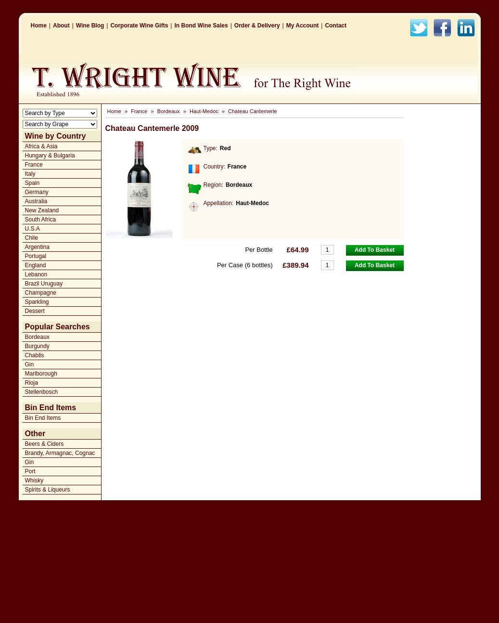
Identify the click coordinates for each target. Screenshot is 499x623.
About (61, 25)
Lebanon (36, 274)
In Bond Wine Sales (201, 25)
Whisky (34, 480)
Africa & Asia (41, 146)
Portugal (36, 256)
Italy (30, 173)
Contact (335, 25)
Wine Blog (90, 25)
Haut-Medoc (204, 111)
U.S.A (32, 228)
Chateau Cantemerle (252, 111)
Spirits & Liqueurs (47, 489)
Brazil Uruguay (44, 283)
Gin (29, 364)
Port (30, 471)
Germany (37, 192)
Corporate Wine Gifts (139, 25)
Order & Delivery (257, 25)
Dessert (35, 311)
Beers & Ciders (44, 444)
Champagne (40, 292)
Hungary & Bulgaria (50, 155)
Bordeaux (37, 337)
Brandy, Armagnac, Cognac (60, 453)
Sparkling (37, 302)
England (35, 265)
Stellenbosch (41, 392)
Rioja (31, 382)
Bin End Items (43, 418)
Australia (36, 201)
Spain (32, 183)
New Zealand (42, 210)
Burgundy (37, 346)
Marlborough (41, 373)
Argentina (37, 247)
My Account (302, 25)
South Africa (40, 219)
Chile (31, 237)
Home (39, 25)
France (34, 164)
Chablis (34, 355)
